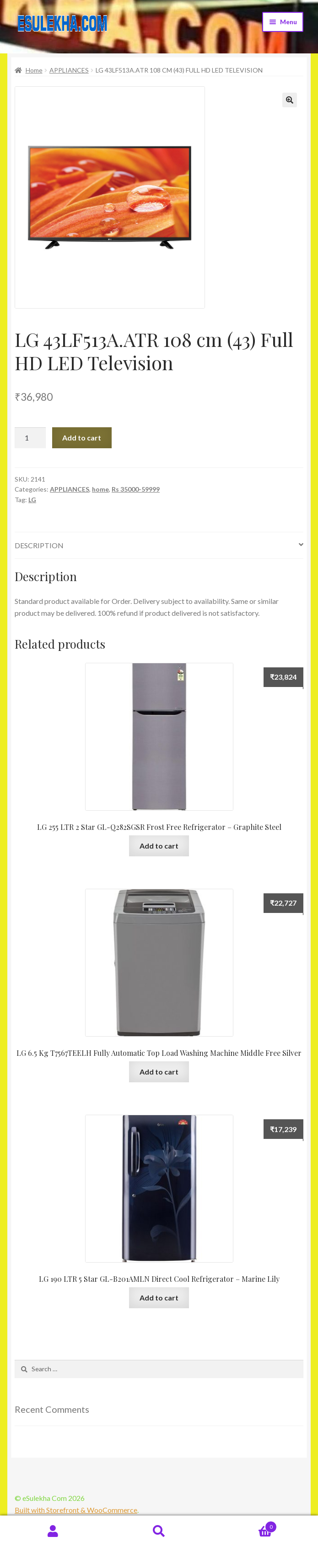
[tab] (159, 545)
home (100, 489)
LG (32, 499)
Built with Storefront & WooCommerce (76, 1509)
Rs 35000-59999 (136, 489)
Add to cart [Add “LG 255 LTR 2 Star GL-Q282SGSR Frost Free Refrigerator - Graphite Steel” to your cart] (159, 845)
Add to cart (81, 437)
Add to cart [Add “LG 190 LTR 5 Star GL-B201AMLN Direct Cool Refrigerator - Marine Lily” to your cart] (159, 1297)
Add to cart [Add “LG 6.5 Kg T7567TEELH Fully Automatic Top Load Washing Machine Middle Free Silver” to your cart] (159, 1071)
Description (39, 545)
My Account (53, 1531)
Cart (244, 1525)
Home (34, 70)
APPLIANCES (69, 70)
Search (159, 1531)
